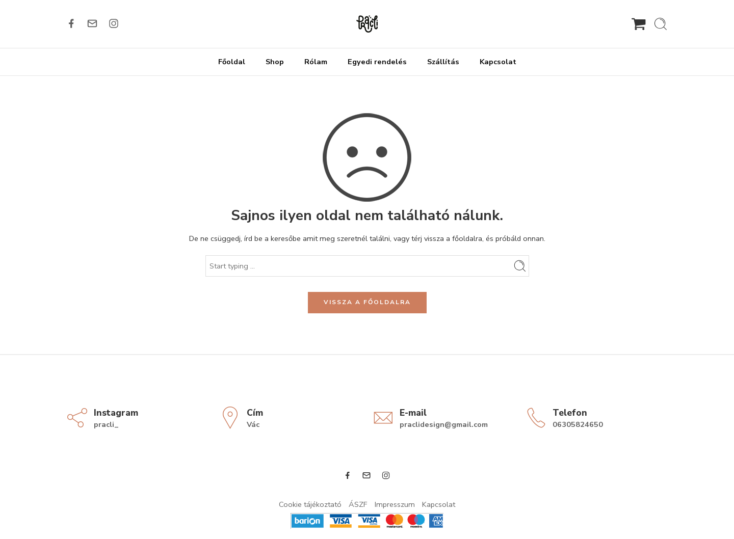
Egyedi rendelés (377, 62)
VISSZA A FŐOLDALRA (367, 302)
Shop (275, 62)
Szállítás (443, 62)
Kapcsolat (498, 62)
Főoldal (231, 62)
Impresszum (395, 504)
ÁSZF (358, 504)
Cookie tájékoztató (310, 504)
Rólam (315, 62)
